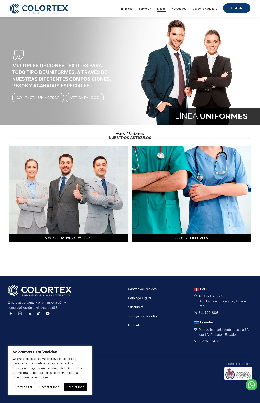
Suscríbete (136, 307)
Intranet (133, 325)
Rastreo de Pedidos (142, 289)
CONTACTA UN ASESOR (38, 97)
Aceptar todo (75, 387)
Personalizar (24, 387)
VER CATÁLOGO (84, 97)
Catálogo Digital (139, 298)
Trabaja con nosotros (143, 316)
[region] (50, 370)
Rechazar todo (49, 387)
